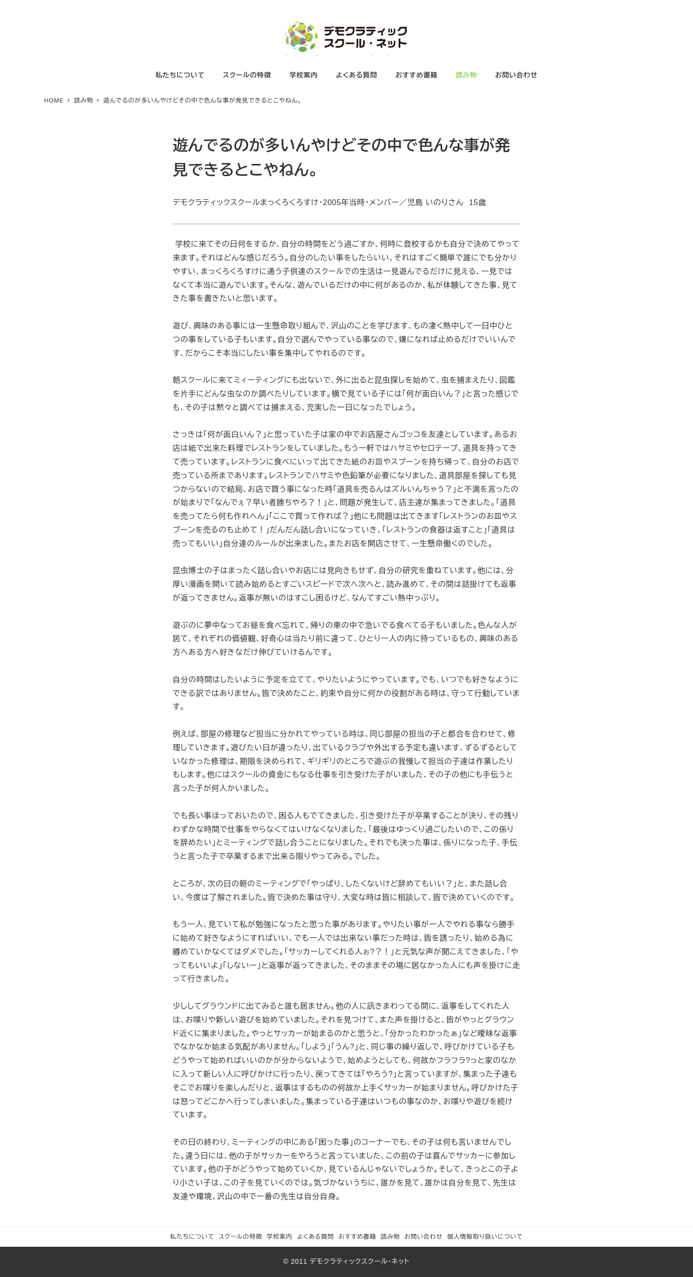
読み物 (390, 1236)
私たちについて (192, 1236)
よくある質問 (315, 1236)
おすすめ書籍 (357, 1236)
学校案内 (279, 1236)
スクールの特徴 (240, 1236)
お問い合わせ (423, 1236)
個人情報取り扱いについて (485, 1236)
